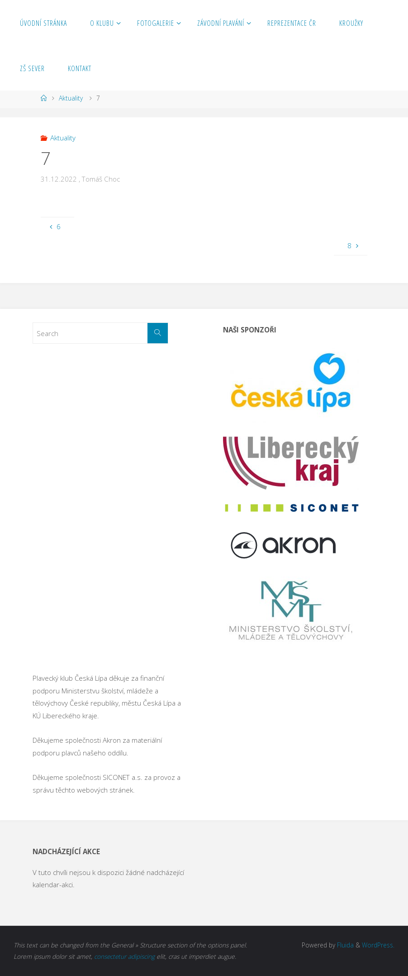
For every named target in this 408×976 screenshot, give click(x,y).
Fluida (344, 945)
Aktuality (71, 98)
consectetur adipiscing (125, 956)
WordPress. (378, 945)
